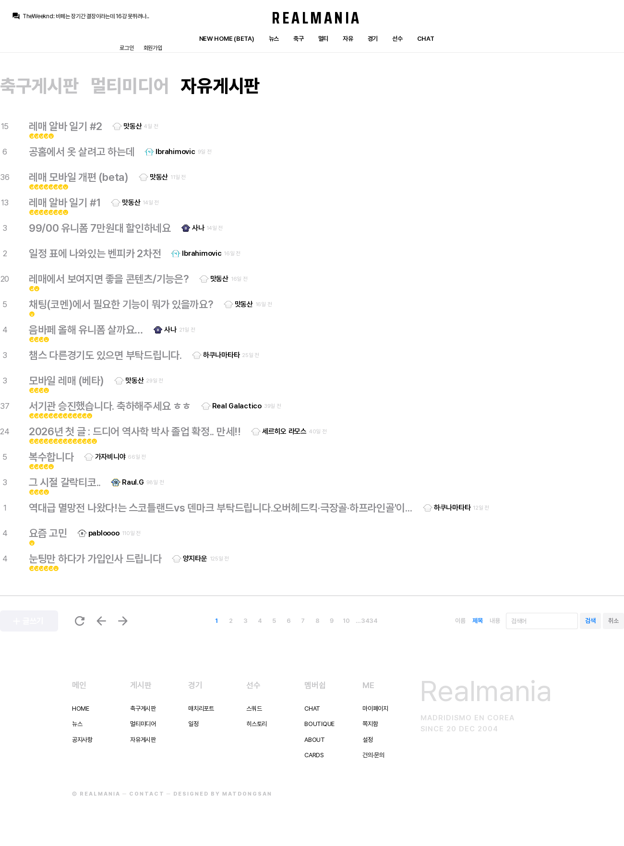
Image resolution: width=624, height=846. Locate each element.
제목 (477, 620)
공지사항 (82, 739)
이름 (460, 620)
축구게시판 (39, 85)
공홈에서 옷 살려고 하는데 (81, 151)
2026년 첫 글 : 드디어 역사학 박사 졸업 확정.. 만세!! (135, 431)
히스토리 (256, 723)
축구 (298, 38)
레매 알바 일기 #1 (65, 202)
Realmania (316, 18)
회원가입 (153, 48)
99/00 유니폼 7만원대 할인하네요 (100, 228)
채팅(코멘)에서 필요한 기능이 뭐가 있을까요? (121, 304)
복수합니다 (51, 457)
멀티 (323, 38)
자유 (348, 38)
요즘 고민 (48, 533)
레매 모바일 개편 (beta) (79, 177)
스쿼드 (254, 708)
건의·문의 (373, 755)
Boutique (319, 723)
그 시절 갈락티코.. (65, 482)
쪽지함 (370, 723)
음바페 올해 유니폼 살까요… (86, 329)
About (314, 739)
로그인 (126, 48)
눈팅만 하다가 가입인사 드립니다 (95, 558)
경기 (373, 38)
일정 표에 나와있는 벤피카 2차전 (95, 253)
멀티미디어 (130, 85)
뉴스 (274, 38)
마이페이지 (375, 708)
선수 (397, 38)
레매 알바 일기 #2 (65, 126)
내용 (495, 620)
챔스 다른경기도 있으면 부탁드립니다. (105, 355)
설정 (367, 739)
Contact (147, 794)
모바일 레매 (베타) (66, 380)
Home (80, 708)
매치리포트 (201, 708)
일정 (193, 723)
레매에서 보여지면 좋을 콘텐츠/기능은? (109, 279)
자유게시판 (220, 85)
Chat (425, 38)
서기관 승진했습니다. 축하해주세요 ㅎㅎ (110, 406)
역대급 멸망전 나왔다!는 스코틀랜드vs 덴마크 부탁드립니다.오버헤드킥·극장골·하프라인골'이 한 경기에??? (221, 507)
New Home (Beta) (226, 38)
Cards (314, 755)
